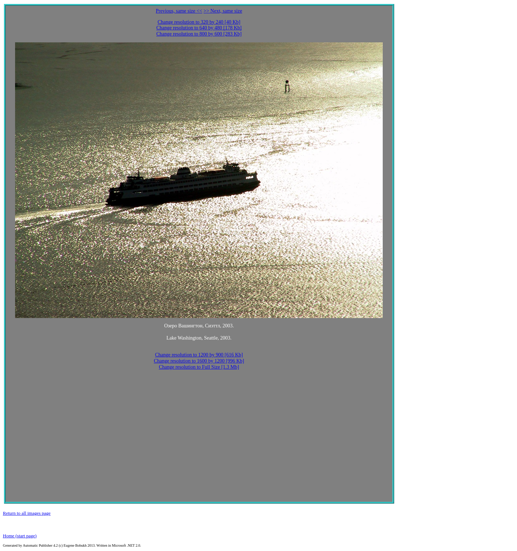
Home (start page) (20, 535)
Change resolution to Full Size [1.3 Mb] (199, 367)
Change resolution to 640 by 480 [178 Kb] (199, 28)
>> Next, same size (223, 11)
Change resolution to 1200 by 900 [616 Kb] (199, 355)
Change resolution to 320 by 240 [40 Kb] (199, 22)
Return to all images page (27, 513)
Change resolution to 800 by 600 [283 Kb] (199, 34)
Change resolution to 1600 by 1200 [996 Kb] (199, 361)
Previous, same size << (179, 11)
